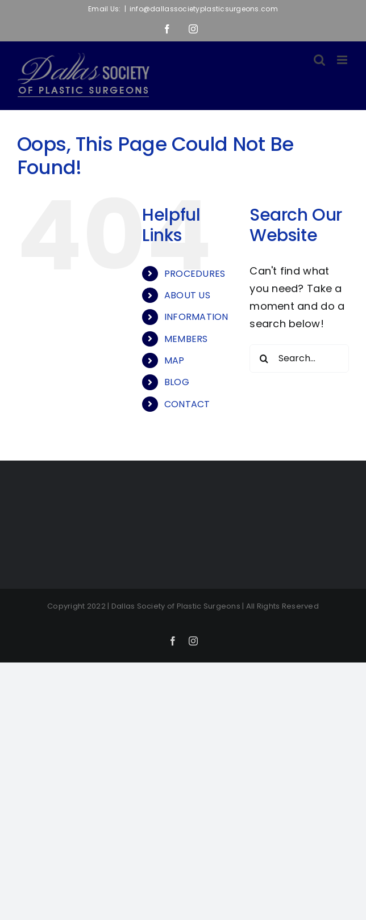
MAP (174, 360)
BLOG (176, 382)
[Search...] (299, 358)
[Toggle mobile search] (319, 60)
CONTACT (187, 404)
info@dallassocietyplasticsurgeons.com (204, 9)
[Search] (263, 358)
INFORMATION (196, 316)
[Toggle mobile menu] (343, 60)
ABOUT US (187, 295)
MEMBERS (186, 338)
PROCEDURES (195, 273)
